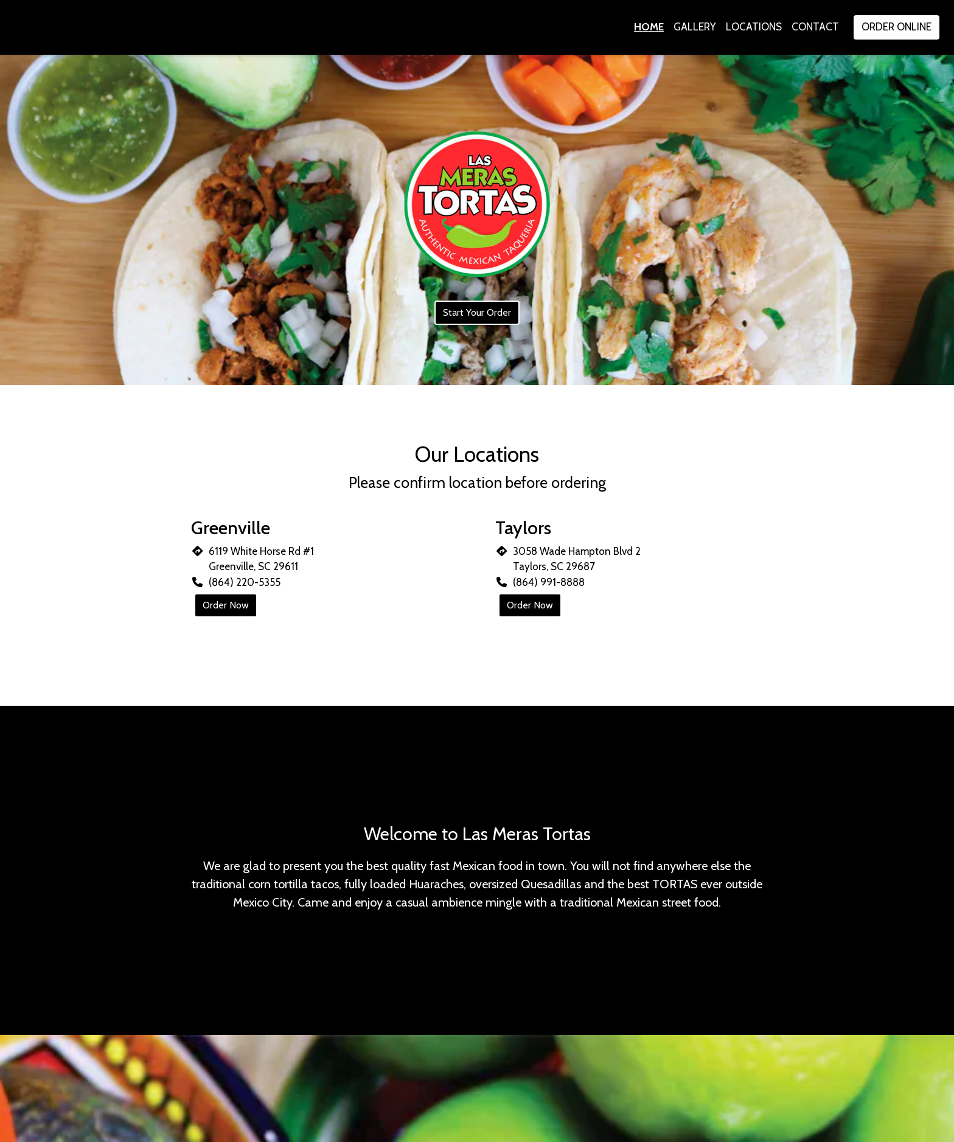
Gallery (695, 27)
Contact (815, 27)
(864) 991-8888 (549, 582)
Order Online (896, 27)
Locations (754, 27)
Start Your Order (477, 312)
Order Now (226, 605)
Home (649, 27)
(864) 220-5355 (244, 582)
